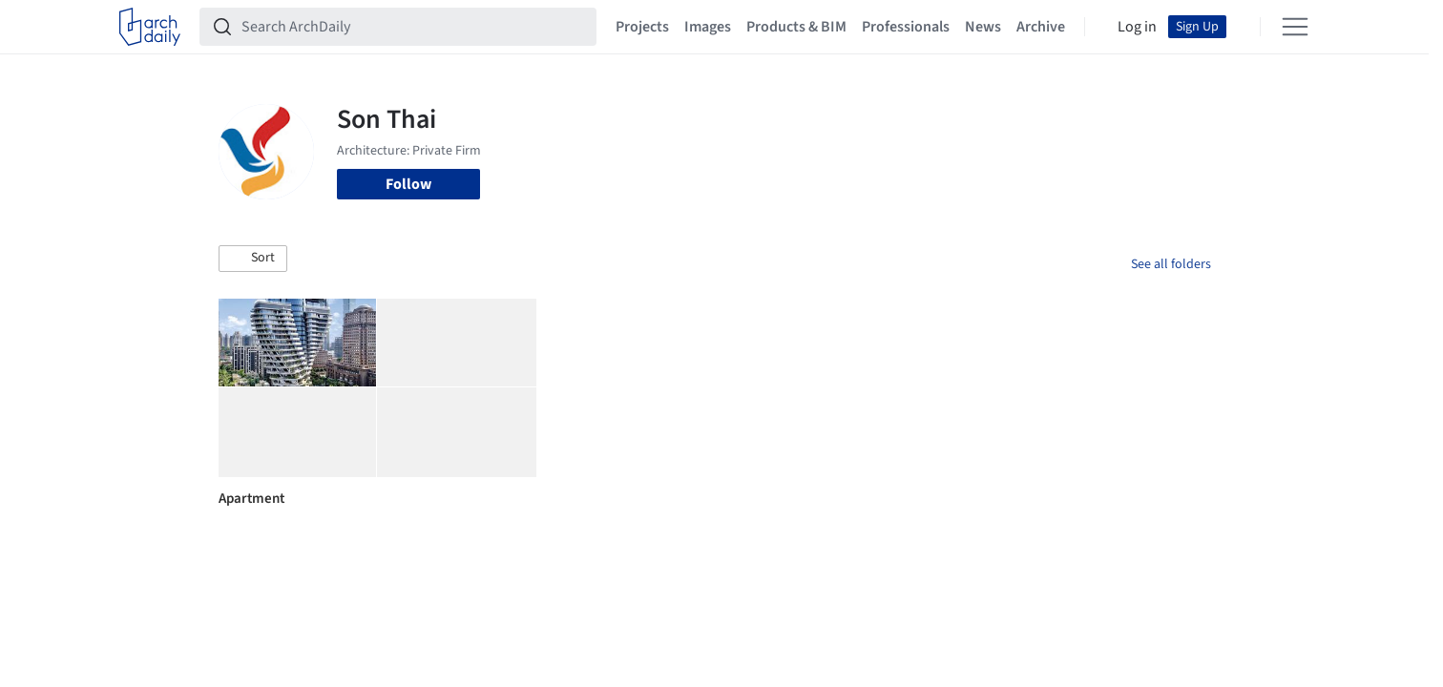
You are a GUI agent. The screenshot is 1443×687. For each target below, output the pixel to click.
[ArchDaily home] (149, 27)
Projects (642, 26)
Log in (1137, 26)
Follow (408, 184)
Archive (1040, 26)
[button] (253, 258)
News (983, 26)
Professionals (906, 26)
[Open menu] (1295, 26)
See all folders (1171, 264)
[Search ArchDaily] (413, 26)
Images (707, 26)
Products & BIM (796, 26)
